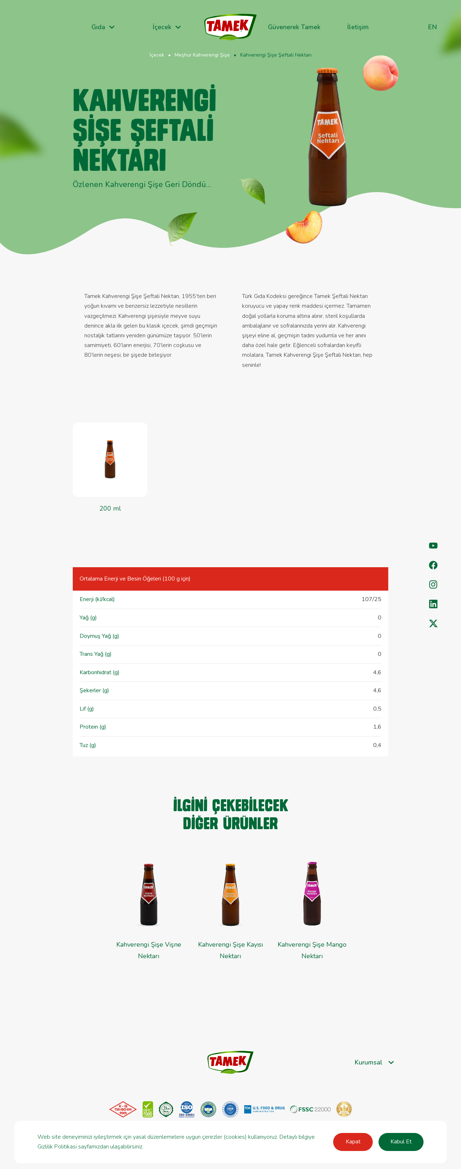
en (432, 27)
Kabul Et (401, 1142)
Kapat (353, 1142)
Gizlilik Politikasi (57, 1147)
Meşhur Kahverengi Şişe (202, 55)
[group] (312, 914)
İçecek (156, 55)
